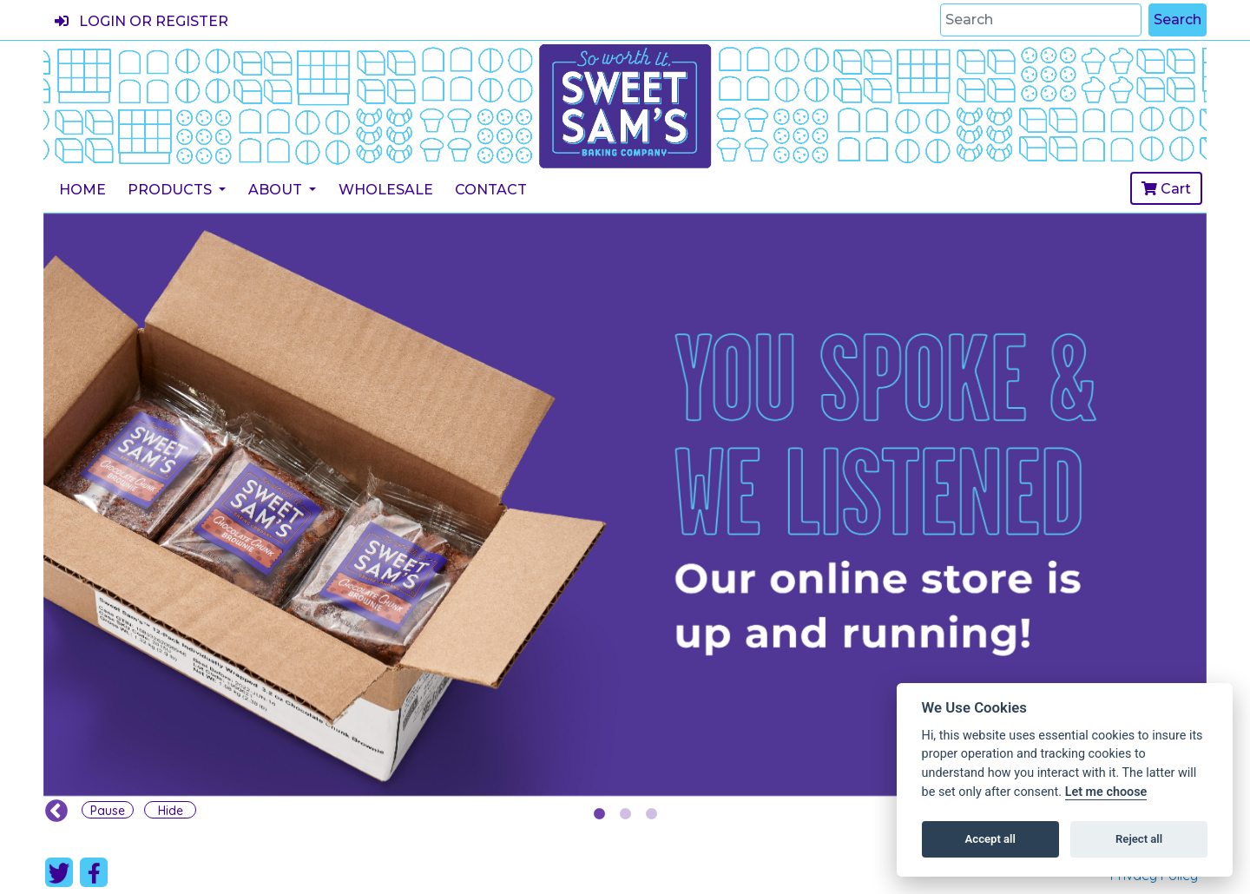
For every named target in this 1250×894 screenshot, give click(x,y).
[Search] (1040, 19)
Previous (52, 807)
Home (82, 189)
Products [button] (171, 189)
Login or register (141, 21)
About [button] (277, 189)
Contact (491, 189)
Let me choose (1106, 792)
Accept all (990, 838)
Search (1177, 19)
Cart (1166, 189)
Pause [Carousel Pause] (107, 810)
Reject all (1138, 838)
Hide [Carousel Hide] (170, 810)
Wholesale (386, 189)
